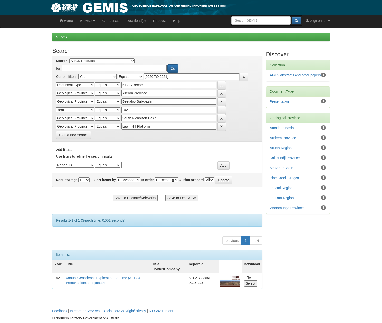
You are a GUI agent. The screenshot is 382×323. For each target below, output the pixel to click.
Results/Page (66, 180)
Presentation (279, 101)
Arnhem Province (283, 138)
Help (176, 21)
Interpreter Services (85, 311)
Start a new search (73, 135)
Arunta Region (281, 148)
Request (159, 21)
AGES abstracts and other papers (295, 75)
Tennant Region (282, 198)
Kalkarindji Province (285, 158)
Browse (87, 21)
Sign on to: (318, 21)
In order (147, 180)
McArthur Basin (281, 168)
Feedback (59, 311)
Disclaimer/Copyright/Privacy (124, 311)
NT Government (161, 311)
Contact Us (110, 21)
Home (66, 21)
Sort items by (105, 180)
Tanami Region (281, 188)
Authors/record (191, 180)
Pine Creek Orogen (284, 178)
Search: (62, 61)
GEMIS (61, 37)
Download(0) (136, 21)
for (58, 68)
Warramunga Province (287, 208)
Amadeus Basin (282, 128)
